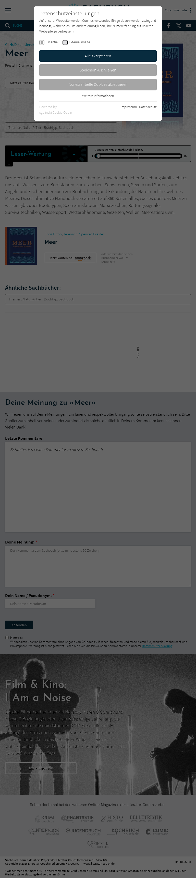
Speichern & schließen (98, 69)
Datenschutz (148, 106)
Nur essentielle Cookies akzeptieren (98, 84)
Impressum (129, 106)
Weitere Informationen (98, 95)
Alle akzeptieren (98, 55)
